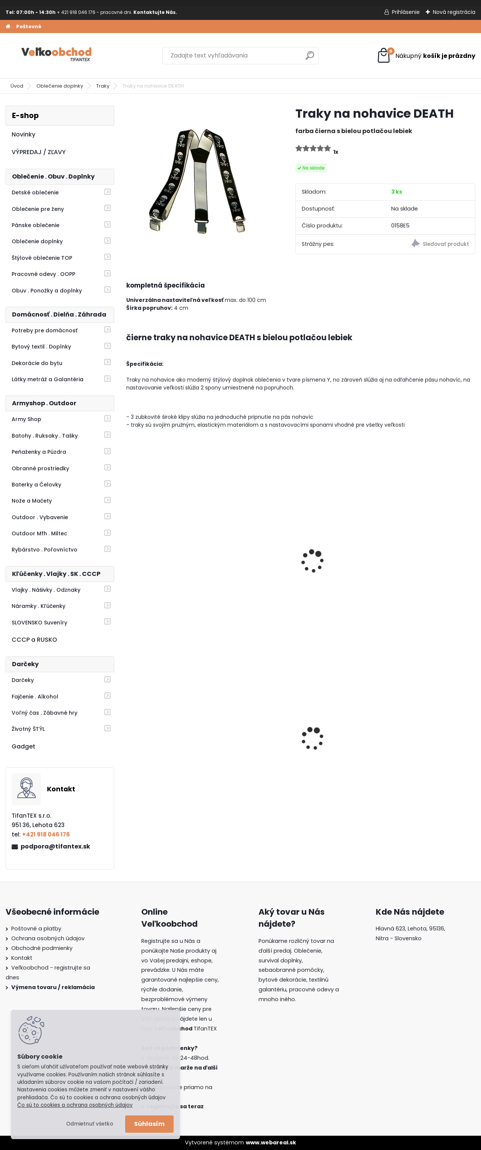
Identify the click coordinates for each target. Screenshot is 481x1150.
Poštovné (28, 26)
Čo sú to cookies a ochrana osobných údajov (75, 1105)
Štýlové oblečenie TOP (42, 258)
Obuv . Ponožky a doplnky (47, 290)
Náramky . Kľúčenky (38, 606)
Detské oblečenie (35, 192)
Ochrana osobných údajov (48, 938)
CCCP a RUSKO (34, 639)
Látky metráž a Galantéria (47, 379)
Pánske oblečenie (35, 225)
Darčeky (23, 680)
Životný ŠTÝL (28, 729)
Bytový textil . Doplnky (41, 346)
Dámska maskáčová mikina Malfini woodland (433, 737)
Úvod (17, 85)
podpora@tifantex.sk (55, 846)
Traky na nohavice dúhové (336, 569)
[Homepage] (8, 26)
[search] (310, 58)
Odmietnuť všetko (89, 1123)
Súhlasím (149, 1124)
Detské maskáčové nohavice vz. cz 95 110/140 (336, 739)
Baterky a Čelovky (36, 484)
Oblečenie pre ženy (38, 209)
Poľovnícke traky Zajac (253, 566)
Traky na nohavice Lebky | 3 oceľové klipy (167, 569)
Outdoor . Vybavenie (40, 517)
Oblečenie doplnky (59, 85)
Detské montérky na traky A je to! (160, 737)
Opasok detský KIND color (426, 569)
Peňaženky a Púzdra (39, 452)
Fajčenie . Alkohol (35, 696)
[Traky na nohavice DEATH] (198, 178)
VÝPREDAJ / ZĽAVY (39, 152)
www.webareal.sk (271, 1142)
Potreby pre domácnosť (44, 330)
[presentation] (129, 551)
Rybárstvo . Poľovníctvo (44, 549)
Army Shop (26, 419)
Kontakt (21, 958)
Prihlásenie (406, 12)
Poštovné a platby (36, 928)
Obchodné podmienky (42, 948)
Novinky (23, 134)
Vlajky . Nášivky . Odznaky (46, 590)
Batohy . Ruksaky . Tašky (45, 435)
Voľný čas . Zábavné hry (44, 713)
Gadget (23, 746)
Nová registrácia (454, 12)
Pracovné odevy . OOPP (43, 274)
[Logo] (57, 55)
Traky (102, 85)
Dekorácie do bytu (37, 363)
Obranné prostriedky (40, 468)
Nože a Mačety (32, 501)
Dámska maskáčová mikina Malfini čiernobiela (250, 739)
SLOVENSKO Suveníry (39, 622)
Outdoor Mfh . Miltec (39, 533)
